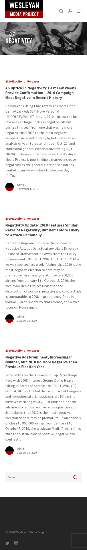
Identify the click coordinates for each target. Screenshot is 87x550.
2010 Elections (15, 81)
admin (21, 185)
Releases (33, 81)
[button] (79, 11)
